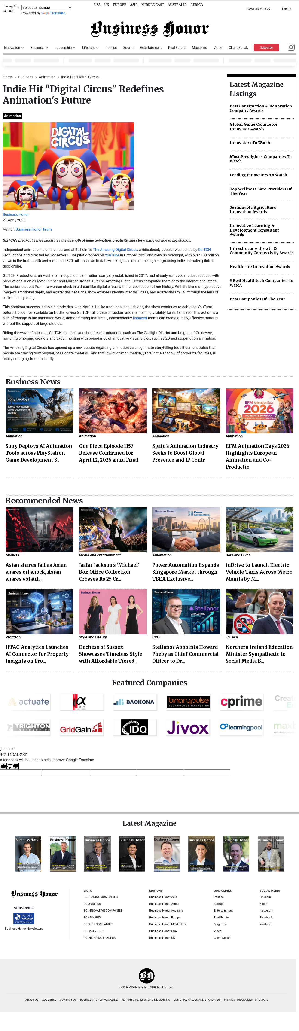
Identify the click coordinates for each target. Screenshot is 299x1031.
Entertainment (151, 48)
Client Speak (238, 48)
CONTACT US (68, 999)
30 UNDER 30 (93, 904)
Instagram (266, 910)
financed (140, 318)
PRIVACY (229, 999)
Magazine (199, 48)
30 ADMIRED (92, 917)
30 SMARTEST (93, 931)
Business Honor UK (162, 937)
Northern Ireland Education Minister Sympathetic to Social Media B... (259, 654)
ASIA (134, 4)
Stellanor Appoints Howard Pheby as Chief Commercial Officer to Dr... (185, 654)
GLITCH (204, 249)
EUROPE (119, 4)
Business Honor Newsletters (24, 928)
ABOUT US (31, 999)
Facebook (266, 917)
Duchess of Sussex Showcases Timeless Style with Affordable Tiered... (110, 654)
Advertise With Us (258, 8)
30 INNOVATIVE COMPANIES (103, 910)
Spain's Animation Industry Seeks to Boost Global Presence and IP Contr (185, 453)
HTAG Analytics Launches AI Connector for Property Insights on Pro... (37, 654)
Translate (53, 13)
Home (8, 77)
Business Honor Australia (166, 910)
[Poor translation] (13, 766)
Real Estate (177, 48)
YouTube (112, 255)
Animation (48, 77)
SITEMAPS (261, 999)
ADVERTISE (49, 999)
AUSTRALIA (177, 4)
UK (106, 4)
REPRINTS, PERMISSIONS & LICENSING (145, 999)
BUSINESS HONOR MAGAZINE (99, 999)
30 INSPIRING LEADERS (100, 937)
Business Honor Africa (164, 904)
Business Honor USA (163, 931)
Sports (128, 48)
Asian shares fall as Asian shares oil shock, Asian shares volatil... (36, 572)
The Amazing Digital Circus (115, 249)
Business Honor (16, 214)
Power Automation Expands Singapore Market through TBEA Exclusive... (185, 572)
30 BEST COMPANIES (98, 924)
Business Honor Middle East (168, 924)
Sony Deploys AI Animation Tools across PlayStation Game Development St (39, 453)
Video (218, 48)
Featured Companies (149, 682)
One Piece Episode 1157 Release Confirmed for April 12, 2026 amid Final (108, 453)
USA (97, 4)
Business (26, 77)
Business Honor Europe (164, 917)
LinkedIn (265, 897)
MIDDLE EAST (152, 4)
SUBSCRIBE (24, 908)
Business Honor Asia (163, 897)
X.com (264, 904)
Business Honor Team (34, 229)
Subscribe (266, 47)
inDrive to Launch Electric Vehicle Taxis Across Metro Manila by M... (259, 572)
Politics (111, 48)
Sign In (286, 8)
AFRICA (196, 4)
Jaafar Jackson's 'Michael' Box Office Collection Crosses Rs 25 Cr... (109, 572)
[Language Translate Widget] (46, 7)
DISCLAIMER (245, 999)
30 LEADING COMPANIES (101, 897)
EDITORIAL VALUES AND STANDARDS (197, 999)
